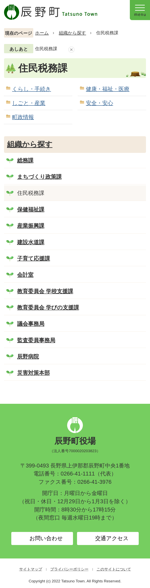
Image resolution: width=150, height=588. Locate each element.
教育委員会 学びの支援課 (48, 307)
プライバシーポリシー (69, 569)
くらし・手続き (31, 89)
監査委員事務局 (36, 340)
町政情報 (23, 117)
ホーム (42, 32)
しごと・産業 (28, 103)
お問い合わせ (46, 538)
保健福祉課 (30, 209)
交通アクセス (112, 538)
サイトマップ (30, 569)
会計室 (25, 275)
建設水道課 (30, 242)
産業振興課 (30, 226)
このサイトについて (114, 569)
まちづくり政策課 (39, 177)
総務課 (25, 160)
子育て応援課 (33, 258)
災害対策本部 (33, 373)
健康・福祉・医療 (107, 89)
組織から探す (72, 32)
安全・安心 (99, 103)
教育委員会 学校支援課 (45, 291)
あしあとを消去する (71, 50)
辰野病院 (28, 356)
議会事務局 (30, 324)
